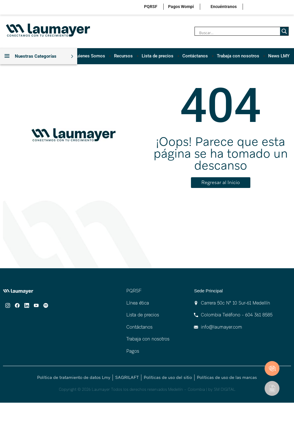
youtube (281, 7)
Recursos (123, 56)
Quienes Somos (89, 56)
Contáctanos (195, 56)
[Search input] (239, 32)
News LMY (279, 56)
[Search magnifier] (284, 31)
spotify (290, 7)
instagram (253, 7)
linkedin (272, 7)
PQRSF (150, 6)
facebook (262, 7)
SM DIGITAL (224, 389)
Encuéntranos (224, 6)
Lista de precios (157, 56)
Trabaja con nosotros (238, 56)
